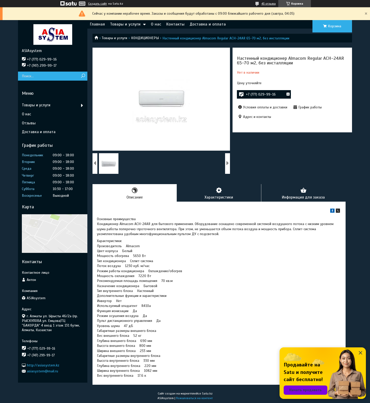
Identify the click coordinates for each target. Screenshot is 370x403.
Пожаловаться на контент (194, 398)
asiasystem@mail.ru (42, 371)
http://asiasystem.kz (43, 365)
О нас (156, 24)
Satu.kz (207, 393)
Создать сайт (97, 3)
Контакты (175, 24)
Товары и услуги (125, 24)
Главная (97, 24)
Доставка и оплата (208, 24)
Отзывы (29, 123)
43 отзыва (268, 3)
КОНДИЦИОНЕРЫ (145, 38)
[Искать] (82, 76)
